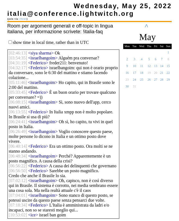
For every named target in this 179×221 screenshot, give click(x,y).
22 (168, 74)
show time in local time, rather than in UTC (51, 42)
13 (155, 67)
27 (155, 81)
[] (18, 53)
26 (149, 81)
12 (149, 67)
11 (141, 67)
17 (134, 74)
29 (168, 81)
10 (134, 67)
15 (168, 67)
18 (141, 74)
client (23, 18)
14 (161, 67)
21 (161, 74)
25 (141, 81)
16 (127, 74)
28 (161, 81)
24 (134, 81)
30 (127, 88)
